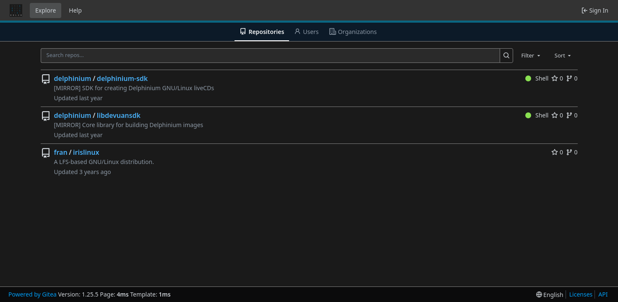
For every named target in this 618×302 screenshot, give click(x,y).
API (603, 294)
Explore (45, 10)
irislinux (86, 152)
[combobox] (531, 55)
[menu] (549, 295)
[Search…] (507, 55)
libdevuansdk (119, 115)
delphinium (72, 78)
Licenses (581, 294)
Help (75, 10)
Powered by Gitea (32, 294)
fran (61, 152)
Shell (537, 78)
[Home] (16, 10)
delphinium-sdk (122, 78)
